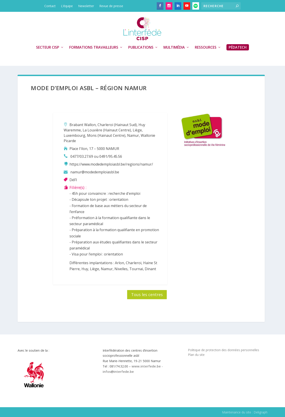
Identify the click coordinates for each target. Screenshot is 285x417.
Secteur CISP (47, 47)
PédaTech (238, 47)
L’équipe (67, 6)
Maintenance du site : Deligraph (244, 412)
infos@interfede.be (118, 371)
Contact (50, 6)
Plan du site (196, 355)
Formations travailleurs (93, 47)
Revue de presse (111, 6)
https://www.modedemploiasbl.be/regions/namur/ (111, 164)
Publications (140, 47)
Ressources (205, 47)
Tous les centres (147, 294)
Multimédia (174, 47)
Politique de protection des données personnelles (223, 350)
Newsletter (86, 6)
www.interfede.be (146, 366)
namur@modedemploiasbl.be (94, 172)
